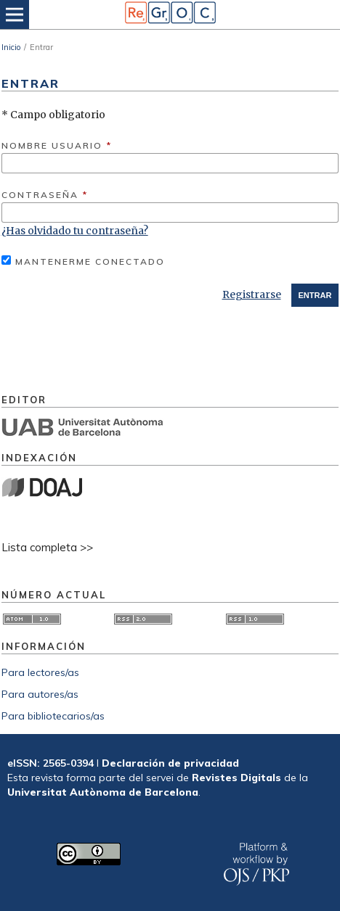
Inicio (10, 47)
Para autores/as (39, 694)
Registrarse (251, 294)
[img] (170, 14)
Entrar (315, 295)
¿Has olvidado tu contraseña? (74, 230)
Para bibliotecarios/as (53, 715)
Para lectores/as (40, 672)
